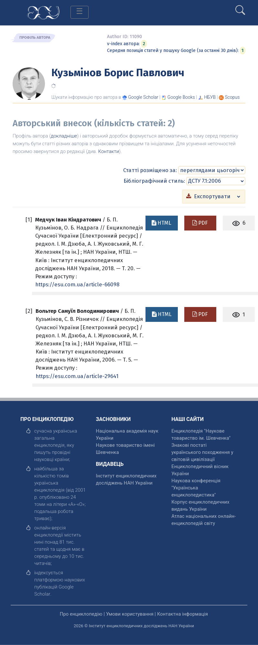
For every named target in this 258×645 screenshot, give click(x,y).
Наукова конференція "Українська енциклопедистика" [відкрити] (195, 488)
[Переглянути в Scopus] (232, 97)
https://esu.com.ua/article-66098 (77, 284)
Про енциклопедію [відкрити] (81, 614)
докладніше (64, 136)
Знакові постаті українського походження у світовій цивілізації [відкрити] (202, 452)
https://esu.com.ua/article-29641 (77, 376)
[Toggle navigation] (79, 12)
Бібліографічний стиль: (154, 181)
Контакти (108, 151)
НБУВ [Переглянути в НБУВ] (210, 97)
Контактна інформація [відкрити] (182, 614)
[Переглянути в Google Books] (181, 97)
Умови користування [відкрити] (130, 614)
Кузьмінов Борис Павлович (117, 73)
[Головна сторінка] (43, 12)
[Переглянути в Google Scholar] (143, 97)
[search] (240, 7)
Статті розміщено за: (150, 170)
